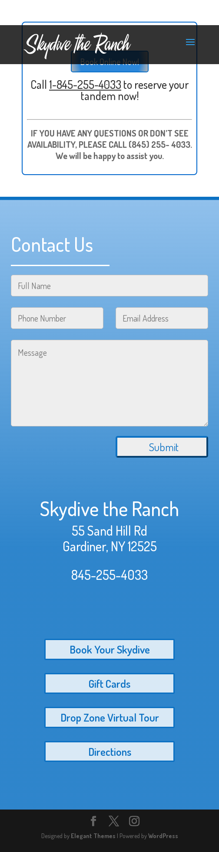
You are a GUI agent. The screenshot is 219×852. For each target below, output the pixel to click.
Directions (109, 751)
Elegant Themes (93, 835)
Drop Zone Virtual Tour (109, 717)
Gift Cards (109, 683)
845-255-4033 (109, 574)
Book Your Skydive (110, 649)
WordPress (163, 835)
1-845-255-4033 (85, 84)
